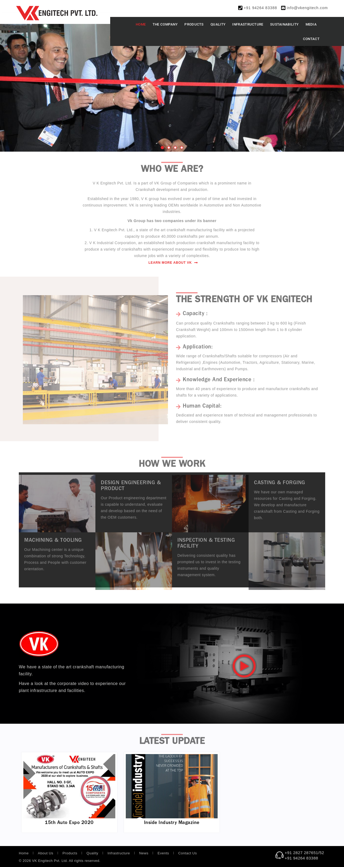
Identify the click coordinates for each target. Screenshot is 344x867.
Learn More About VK (173, 263)
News (144, 853)
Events (163, 853)
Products (193, 24)
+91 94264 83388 (260, 8)
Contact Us (187, 853)
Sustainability (284, 24)
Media (311, 24)
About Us (45, 853)
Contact (311, 39)
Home (141, 24)
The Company (165, 24)
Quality (217, 24)
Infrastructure (247, 24)
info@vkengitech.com (307, 8)
